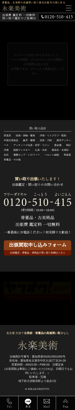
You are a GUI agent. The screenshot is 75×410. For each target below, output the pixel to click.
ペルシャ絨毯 (52, 154)
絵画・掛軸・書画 (25, 135)
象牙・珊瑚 (29, 140)
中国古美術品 (11, 140)
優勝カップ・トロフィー (26, 154)
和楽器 (67, 154)
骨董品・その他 (12, 159)
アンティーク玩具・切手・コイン (31, 145)
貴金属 (57, 145)
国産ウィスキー (21, 150)
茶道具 (7, 135)
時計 (68, 145)
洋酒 (6, 150)
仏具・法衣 (41, 150)
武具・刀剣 (46, 140)
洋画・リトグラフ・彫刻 (53, 135)
